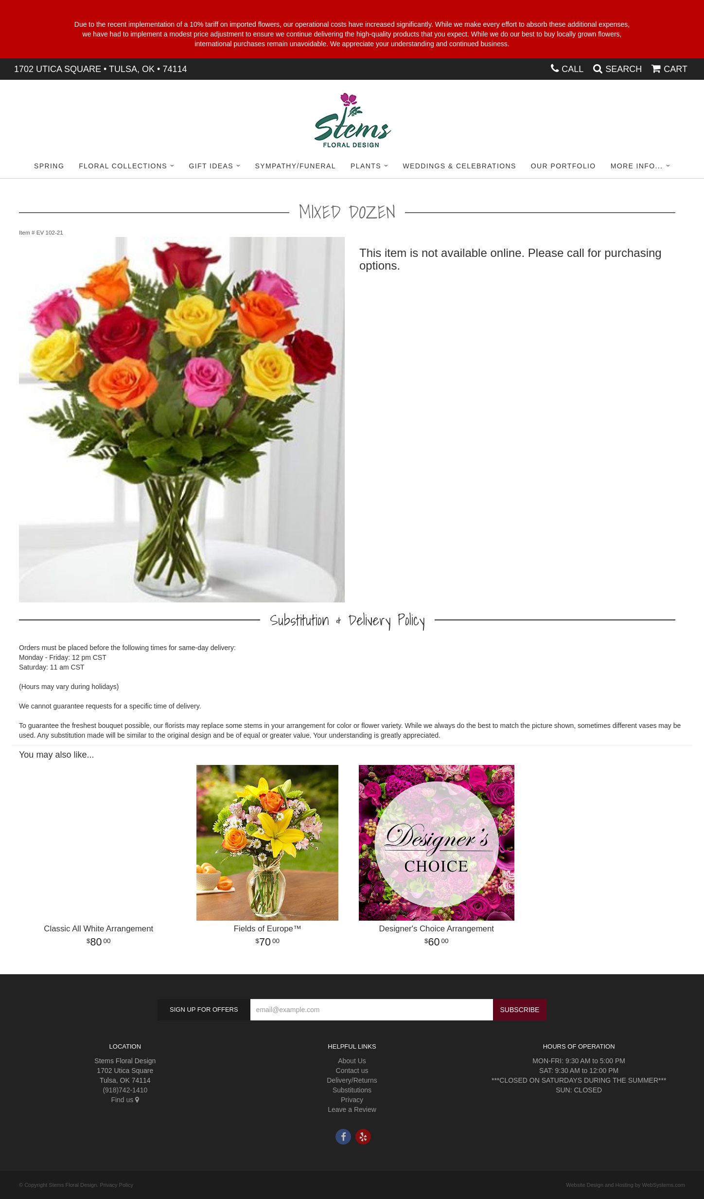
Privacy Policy (116, 1185)
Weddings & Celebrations (459, 166)
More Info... (637, 166)
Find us (125, 1100)
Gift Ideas (211, 166)
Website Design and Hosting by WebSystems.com (625, 1185)
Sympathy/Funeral (295, 166)
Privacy (352, 1100)
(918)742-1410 (125, 1090)
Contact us (352, 1070)
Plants (366, 166)
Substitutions (352, 1090)
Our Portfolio (563, 166)
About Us (352, 1061)
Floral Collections (123, 166)
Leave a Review (352, 1109)
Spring (49, 166)
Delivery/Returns (352, 1080)
